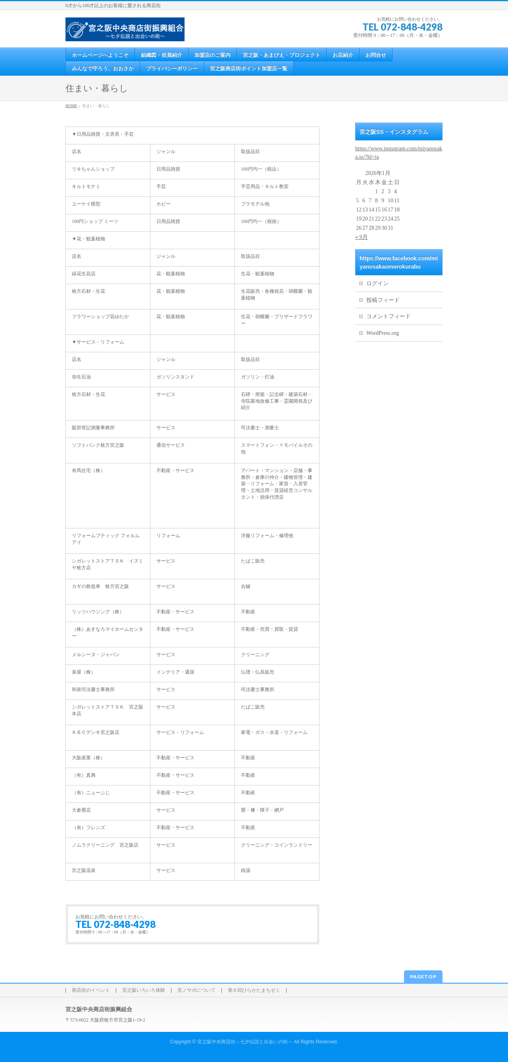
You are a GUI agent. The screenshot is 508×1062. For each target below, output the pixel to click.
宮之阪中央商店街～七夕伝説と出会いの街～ (244, 1042)
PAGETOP (423, 976)
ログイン (377, 283)
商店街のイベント (91, 990)
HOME (71, 106)
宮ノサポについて (196, 990)
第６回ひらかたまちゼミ (254, 990)
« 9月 (361, 237)
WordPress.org (382, 333)
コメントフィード (388, 316)
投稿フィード (383, 300)
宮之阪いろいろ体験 (143, 990)
